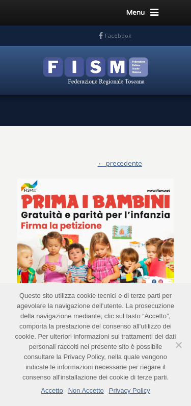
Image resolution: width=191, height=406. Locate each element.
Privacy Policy (129, 390)
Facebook (118, 35)
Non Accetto (86, 390)
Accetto (52, 390)
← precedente (119, 163)
